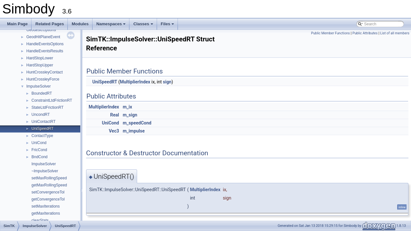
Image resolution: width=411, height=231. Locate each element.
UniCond (39, 143)
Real (114, 114)
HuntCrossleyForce (42, 79)
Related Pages (49, 23)
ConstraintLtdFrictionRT (51, 100)
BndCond (39, 157)
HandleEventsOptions (45, 44)
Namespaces (111, 25)
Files (168, 25)
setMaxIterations (45, 206)
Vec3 (114, 130)
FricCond (39, 150)
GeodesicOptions (41, 30)
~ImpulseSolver (44, 171)
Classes (143, 25)
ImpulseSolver (38, 86)
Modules (80, 23)
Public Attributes (365, 33)
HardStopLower (39, 58)
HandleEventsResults (44, 51)
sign (167, 81)
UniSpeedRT (42, 128)
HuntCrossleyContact (44, 72)
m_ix (127, 106)
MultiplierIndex (135, 81)
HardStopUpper (39, 65)
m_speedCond (137, 122)
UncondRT (40, 114)
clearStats (39, 220)
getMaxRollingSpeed (49, 185)
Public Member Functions (330, 33)
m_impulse (133, 130)
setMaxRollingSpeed (49, 178)
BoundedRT (41, 93)
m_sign (130, 114)
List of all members (394, 33)
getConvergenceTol (48, 199)
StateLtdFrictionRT (47, 107)
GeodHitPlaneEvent (43, 37)
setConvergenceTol (48, 192)
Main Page (17, 23)
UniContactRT (43, 121)
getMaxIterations (45, 213)
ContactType (42, 135)
